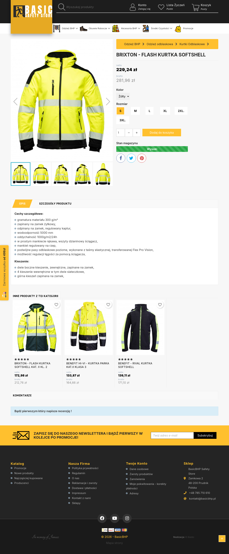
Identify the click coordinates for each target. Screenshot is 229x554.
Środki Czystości (155, 28)
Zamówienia (137, 479)
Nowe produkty (24, 473)
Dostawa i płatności (84, 488)
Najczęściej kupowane (28, 478)
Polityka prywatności (85, 468)
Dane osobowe (139, 469)
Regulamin (78, 473)
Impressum (79, 493)
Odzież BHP (64, 28)
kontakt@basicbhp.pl (202, 498)
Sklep (188, 463)
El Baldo (189, 537)
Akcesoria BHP (124, 28)
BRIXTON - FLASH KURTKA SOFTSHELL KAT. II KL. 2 (32, 365)
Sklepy (76, 503)
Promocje (183, 28)
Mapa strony (114, 543)
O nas (75, 478)
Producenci (21, 483)
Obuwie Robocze (93, 28)
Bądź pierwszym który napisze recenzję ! (43, 411)
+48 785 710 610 (199, 493)
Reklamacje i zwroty (84, 483)
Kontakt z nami (81, 498)
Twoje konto (136, 463)
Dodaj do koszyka (162, 132)
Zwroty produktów (141, 474)
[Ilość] (120, 133)
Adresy (134, 493)
